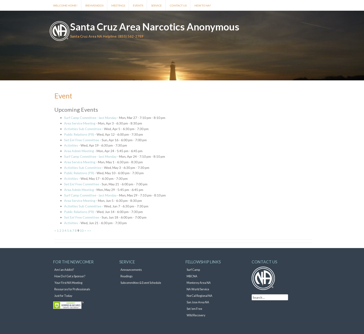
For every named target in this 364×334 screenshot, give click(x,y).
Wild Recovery (196, 315)
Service (156, 5)
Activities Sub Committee (82, 129)
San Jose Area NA (198, 302)
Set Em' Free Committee (81, 140)
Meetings (118, 5)
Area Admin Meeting (79, 151)
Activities (71, 145)
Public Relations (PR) (79, 134)
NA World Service (198, 289)
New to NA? (203, 5)
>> (89, 230)
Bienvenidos (94, 5)
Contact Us (178, 5)
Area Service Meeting (79, 123)
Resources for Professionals (72, 289)
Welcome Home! (65, 5)
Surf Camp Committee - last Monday (90, 118)
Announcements (131, 270)
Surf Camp (193, 270)
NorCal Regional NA (199, 296)
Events (138, 5)
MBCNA (192, 276)
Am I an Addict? (64, 270)
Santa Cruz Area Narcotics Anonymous (154, 27)
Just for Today (63, 296)
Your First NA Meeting (68, 283)
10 (82, 230)
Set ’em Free (194, 309)
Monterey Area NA (199, 283)
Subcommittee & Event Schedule (140, 283)
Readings (126, 276)
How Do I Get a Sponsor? (69, 276)
